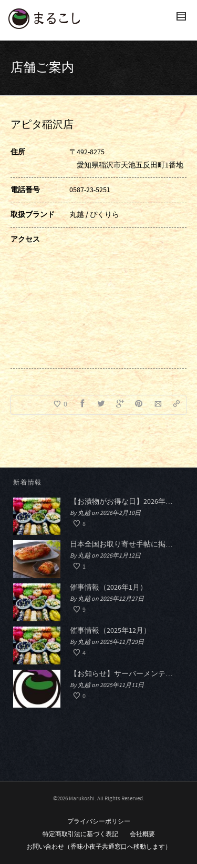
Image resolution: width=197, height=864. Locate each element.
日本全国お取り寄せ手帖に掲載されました (124, 544)
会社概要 (142, 834)
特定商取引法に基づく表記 (80, 834)
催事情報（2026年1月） (108, 587)
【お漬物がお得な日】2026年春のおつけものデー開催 (124, 502)
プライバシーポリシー (98, 822)
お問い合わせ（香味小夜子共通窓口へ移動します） (98, 847)
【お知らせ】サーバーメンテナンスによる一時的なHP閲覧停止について (124, 674)
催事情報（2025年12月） (110, 631)
